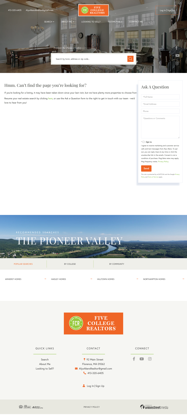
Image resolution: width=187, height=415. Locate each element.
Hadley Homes (58, 279)
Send (146, 168)
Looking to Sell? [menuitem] (90, 21)
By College (70, 264)
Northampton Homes (154, 279)
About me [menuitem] (67, 21)
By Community (116, 264)
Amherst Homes (13, 279)
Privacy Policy (163, 162)
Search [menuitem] (48, 21)
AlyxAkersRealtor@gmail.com (39, 10)
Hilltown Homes (105, 279)
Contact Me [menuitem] (136, 21)
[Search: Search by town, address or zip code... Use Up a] (93, 59)
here (50, 98)
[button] (130, 59)
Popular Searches (23, 264)
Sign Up (171, 10)
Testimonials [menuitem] (115, 21)
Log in (163, 10)
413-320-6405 (14, 10)
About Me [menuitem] (44, 365)
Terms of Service (153, 177)
